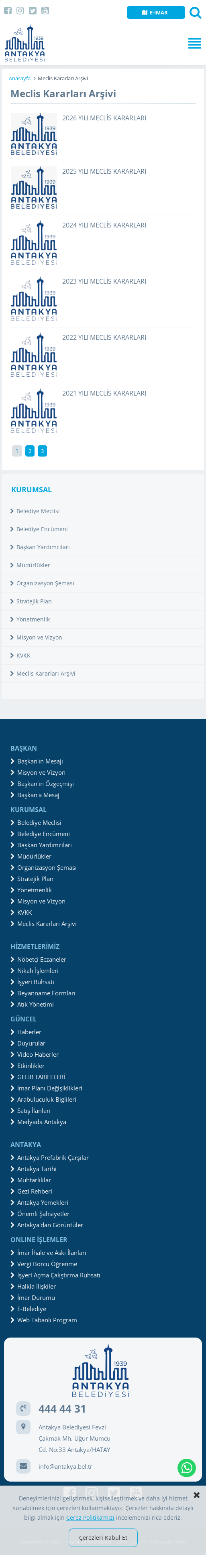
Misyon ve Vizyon (36, 637)
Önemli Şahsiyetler (39, 1214)
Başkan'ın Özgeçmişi (42, 784)
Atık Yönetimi (32, 1004)
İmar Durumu (32, 1297)
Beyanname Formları (42, 993)
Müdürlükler (30, 565)
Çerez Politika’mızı (90, 1517)
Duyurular (27, 1043)
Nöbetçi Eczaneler (38, 959)
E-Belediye (28, 1309)
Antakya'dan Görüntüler (46, 1225)
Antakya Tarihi (33, 1169)
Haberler (25, 1032)
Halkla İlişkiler (33, 1286)
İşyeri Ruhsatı (32, 982)
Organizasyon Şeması (42, 583)
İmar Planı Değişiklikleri (46, 1088)
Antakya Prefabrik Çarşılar (49, 1157)
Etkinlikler (27, 1066)
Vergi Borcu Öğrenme (43, 1264)
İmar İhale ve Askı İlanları (48, 1252)
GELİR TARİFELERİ (37, 1077)
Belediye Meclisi (35, 511)
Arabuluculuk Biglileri (43, 1099)
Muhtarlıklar (30, 1180)
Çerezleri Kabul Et (103, 1537)
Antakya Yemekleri (39, 1202)
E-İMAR (155, 12)
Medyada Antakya (38, 1122)
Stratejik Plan (31, 601)
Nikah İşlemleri (34, 970)
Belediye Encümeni (39, 529)
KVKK (20, 655)
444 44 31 (62, 1408)
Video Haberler (34, 1054)
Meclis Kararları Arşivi (42, 673)
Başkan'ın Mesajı (36, 761)
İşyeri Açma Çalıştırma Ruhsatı (55, 1275)
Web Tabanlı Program (43, 1320)
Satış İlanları (30, 1110)
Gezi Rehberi (31, 1191)
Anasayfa (20, 78)
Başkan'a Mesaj (34, 795)
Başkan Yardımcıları (40, 547)
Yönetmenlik (30, 619)
